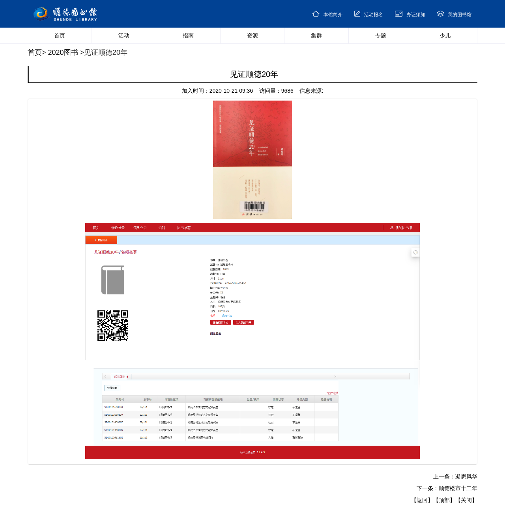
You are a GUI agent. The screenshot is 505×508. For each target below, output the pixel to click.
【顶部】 (444, 500)
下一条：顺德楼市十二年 (447, 488)
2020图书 (63, 52)
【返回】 (422, 500)
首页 (35, 52)
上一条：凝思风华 (455, 476)
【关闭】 (466, 500)
